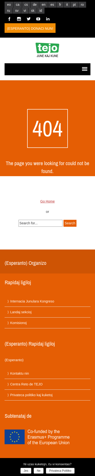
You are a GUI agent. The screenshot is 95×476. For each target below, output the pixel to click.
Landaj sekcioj (21, 312)
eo (9, 4)
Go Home (47, 201)
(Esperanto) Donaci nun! (30, 28)
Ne (38, 470)
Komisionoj (18, 323)
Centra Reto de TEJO (26, 384)
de (35, 4)
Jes (26, 470)
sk (32, 10)
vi (25, 10)
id (40, 10)
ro (82, 4)
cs (26, 4)
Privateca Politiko (60, 470)
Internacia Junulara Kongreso (32, 301)
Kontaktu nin (19, 373)
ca (17, 4)
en (43, 4)
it (67, 4)
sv (17, 10)
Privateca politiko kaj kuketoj (31, 395)
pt (74, 4)
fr (60, 4)
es (52, 4)
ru (8, 10)
